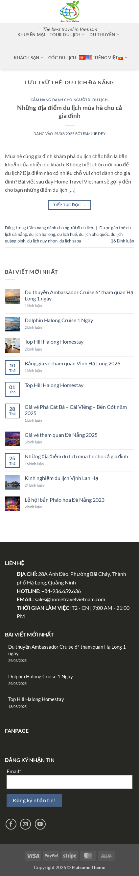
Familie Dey (94, 133)
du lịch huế (67, 234)
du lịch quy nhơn (42, 240)
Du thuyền (104, 34)
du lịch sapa (70, 240)
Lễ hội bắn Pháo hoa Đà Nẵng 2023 (65, 499)
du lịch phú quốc (94, 234)
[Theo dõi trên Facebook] (11, 824)
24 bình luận (40, 485)
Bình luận (122, 240)
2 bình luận (39, 327)
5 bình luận (37, 442)
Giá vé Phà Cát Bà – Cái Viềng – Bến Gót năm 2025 (76, 410)
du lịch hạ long (42, 234)
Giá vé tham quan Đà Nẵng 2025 (61, 435)
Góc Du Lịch (62, 57)
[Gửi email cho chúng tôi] (25, 824)
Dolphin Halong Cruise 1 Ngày (59, 320)
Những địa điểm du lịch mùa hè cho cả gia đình (69, 112)
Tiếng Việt (111, 57)
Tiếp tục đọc (69, 205)
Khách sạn (29, 57)
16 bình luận (40, 464)
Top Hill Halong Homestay (54, 341)
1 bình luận (43, 305)
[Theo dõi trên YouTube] (40, 824)
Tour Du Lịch (67, 34)
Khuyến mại (31, 34)
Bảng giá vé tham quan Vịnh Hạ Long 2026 (72, 363)
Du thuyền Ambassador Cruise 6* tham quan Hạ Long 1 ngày (79, 295)
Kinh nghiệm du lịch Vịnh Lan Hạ (61, 478)
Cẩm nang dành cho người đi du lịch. (69, 100)
